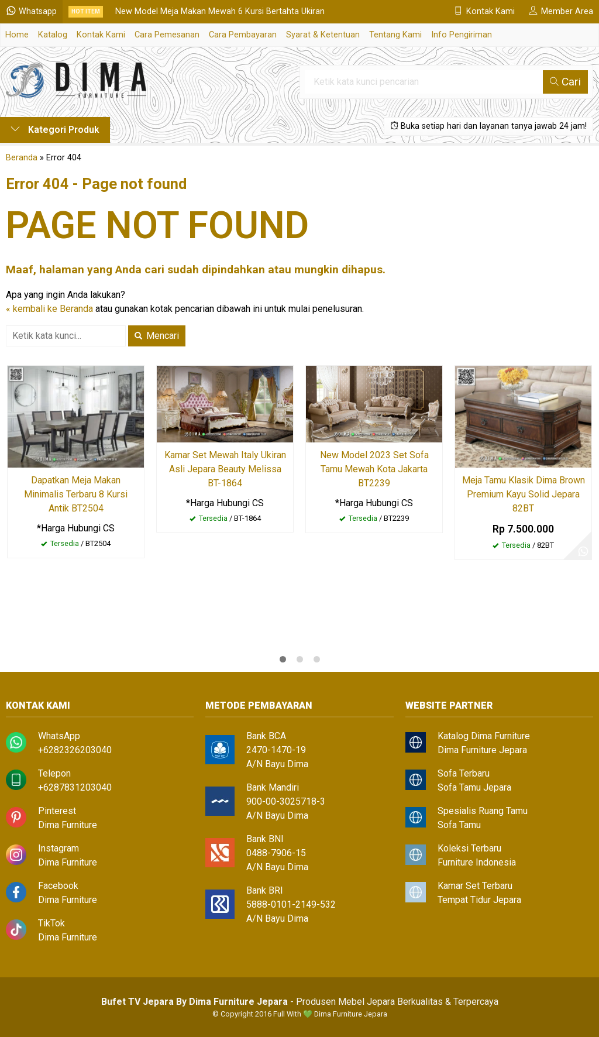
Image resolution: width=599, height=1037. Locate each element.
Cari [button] (565, 81)
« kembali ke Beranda (49, 308)
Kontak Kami (101, 35)
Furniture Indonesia (477, 862)
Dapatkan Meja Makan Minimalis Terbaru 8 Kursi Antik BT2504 (76, 494)
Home (17, 35)
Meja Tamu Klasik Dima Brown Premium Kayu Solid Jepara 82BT (523, 494)
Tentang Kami (395, 35)
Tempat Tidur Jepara (479, 899)
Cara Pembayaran (243, 35)
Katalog (52, 35)
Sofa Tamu (459, 824)
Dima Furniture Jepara (482, 750)
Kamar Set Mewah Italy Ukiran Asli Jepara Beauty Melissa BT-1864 (225, 469)
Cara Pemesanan (167, 35)
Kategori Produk (55, 129)
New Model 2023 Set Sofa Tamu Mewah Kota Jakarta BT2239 (374, 469)
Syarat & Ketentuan (323, 35)
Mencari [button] (157, 335)
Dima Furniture (67, 824)
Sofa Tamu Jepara (474, 787)
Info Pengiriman (461, 35)
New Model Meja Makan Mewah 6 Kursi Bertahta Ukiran (220, 11)
